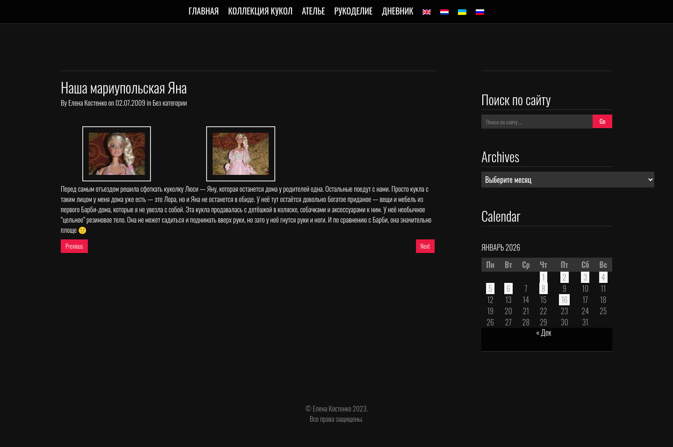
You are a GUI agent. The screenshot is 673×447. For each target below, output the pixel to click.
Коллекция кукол (260, 11)
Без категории (169, 102)
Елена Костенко (87, 102)
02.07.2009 (130, 102)
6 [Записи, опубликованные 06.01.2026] (508, 288)
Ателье (313, 11)
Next (425, 246)
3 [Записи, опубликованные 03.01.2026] (585, 277)
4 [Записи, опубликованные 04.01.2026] (603, 277)
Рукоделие (353, 11)
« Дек (543, 332)
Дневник (397, 11)
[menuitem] (427, 12)
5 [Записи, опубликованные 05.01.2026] (490, 288)
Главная (204, 11)
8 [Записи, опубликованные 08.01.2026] (543, 288)
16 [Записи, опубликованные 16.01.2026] (564, 299)
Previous (74, 246)
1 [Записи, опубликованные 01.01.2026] (543, 277)
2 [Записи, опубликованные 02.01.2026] (564, 277)
